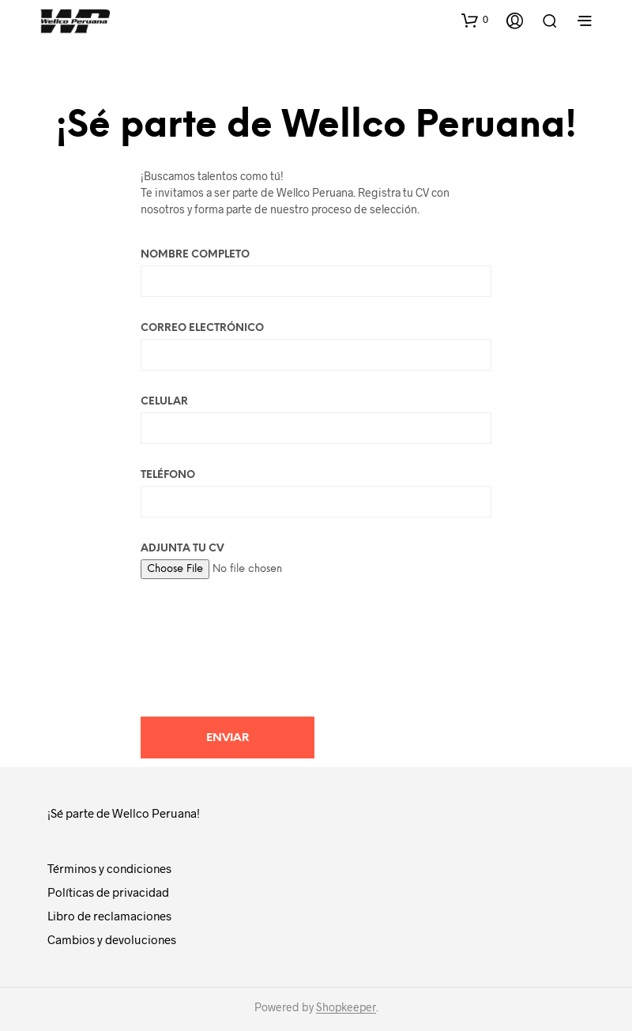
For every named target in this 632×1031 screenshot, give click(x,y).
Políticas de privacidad (108, 892)
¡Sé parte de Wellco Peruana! (123, 813)
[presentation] (261, 644)
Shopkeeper (346, 1007)
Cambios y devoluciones (111, 939)
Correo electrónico (316, 347)
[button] (474, 20)
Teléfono (316, 493)
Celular (316, 420)
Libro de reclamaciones (109, 916)
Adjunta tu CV (316, 559)
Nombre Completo (316, 273)
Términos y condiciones (109, 868)
